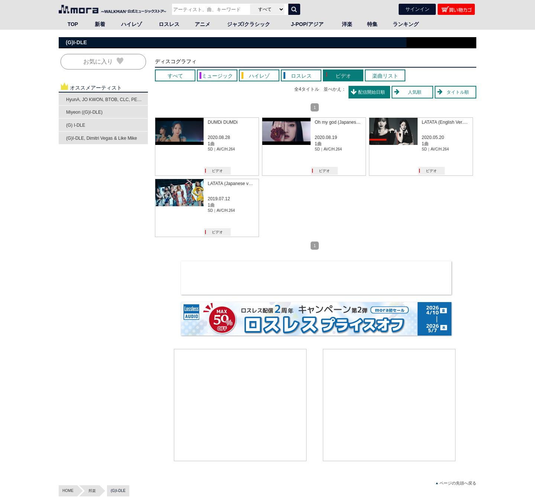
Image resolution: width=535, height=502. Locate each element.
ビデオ (217, 171)
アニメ (202, 24)
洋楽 (347, 24)
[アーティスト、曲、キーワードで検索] (210, 9)
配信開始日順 (371, 92)
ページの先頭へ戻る (456, 483)
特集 (372, 24)
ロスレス (169, 24)
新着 (100, 24)
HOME (68, 491)
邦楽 (92, 491)
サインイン (417, 9)
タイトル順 (458, 92)
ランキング (406, 24)
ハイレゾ (131, 24)
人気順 (414, 92)
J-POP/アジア (307, 24)
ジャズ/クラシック (248, 24)
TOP (73, 24)
